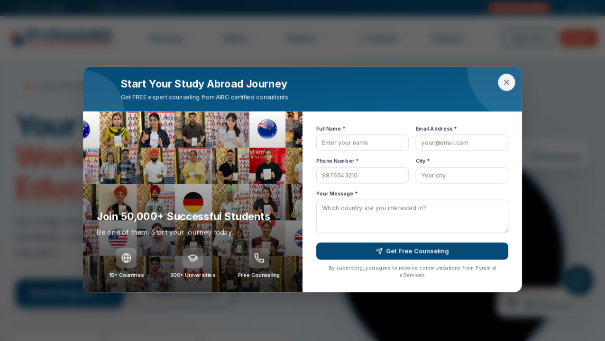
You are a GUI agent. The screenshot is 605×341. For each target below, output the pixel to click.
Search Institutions (183, 293)
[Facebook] (594, 8)
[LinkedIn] (582, 8)
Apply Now (529, 38)
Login (578, 38)
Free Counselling (519, 8)
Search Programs (69, 293)
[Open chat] (578, 280)
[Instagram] (571, 8)
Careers (378, 38)
